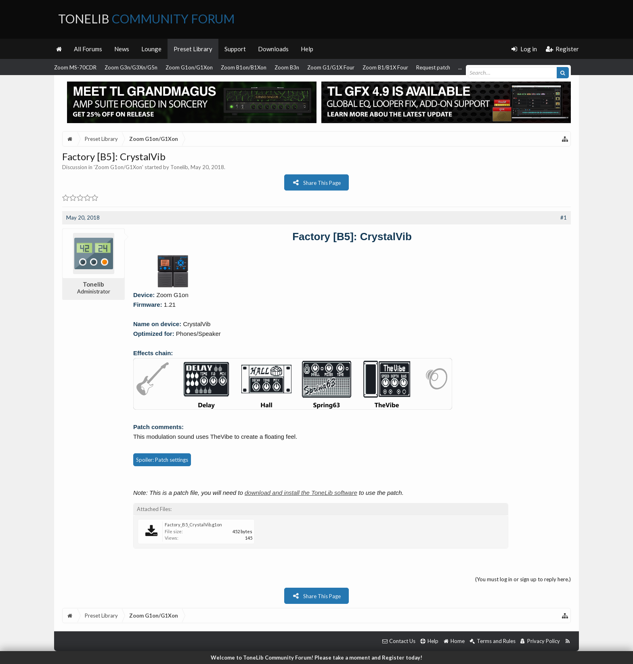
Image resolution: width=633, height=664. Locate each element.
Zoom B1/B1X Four (385, 67)
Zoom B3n (287, 67)
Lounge (151, 48)
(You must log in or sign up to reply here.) (523, 579)
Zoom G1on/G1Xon (189, 67)
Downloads (273, 48)
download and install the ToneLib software (301, 492)
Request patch (433, 67)
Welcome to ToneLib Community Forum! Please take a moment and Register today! (316, 657)
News (121, 48)
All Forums (88, 48)
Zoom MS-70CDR (75, 67)
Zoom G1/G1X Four (330, 67)
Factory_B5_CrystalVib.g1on (193, 524)
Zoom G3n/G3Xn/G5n (131, 67)
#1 (563, 217)
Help (307, 48)
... (460, 67)
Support (235, 48)
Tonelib (179, 167)
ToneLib (146, 18)
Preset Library (193, 48)
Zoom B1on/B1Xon (243, 67)
